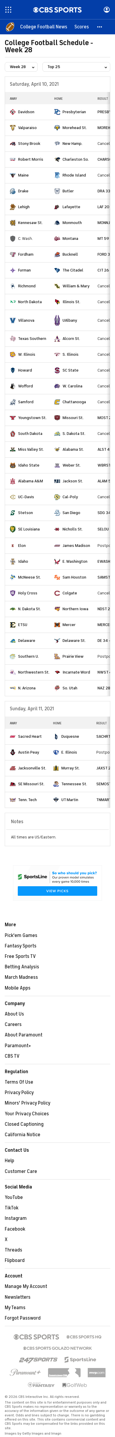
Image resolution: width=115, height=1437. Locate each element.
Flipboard (15, 1260)
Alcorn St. (71, 338)
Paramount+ (18, 1046)
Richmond (27, 286)
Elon (22, 545)
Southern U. (28, 656)
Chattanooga (74, 401)
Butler (68, 191)
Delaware (26, 640)
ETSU (22, 624)
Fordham (25, 254)
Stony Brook (29, 143)
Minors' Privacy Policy (27, 1103)
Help (9, 1161)
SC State (71, 370)
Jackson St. (73, 481)
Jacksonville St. (32, 768)
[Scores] (81, 26)
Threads (13, 1250)
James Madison (76, 545)
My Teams (15, 1308)
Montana (70, 238)
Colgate (70, 593)
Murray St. (70, 768)
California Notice (22, 1135)
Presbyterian (74, 111)
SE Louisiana (29, 529)
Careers (13, 1024)
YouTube (14, 1197)
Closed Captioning (24, 1124)
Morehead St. (75, 127)
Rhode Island (74, 175)
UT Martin (69, 799)
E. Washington (75, 561)
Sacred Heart (30, 736)
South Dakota (30, 433)
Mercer (69, 624)
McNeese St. (29, 577)
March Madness (21, 977)
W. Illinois (26, 354)
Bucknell (70, 254)
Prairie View (73, 656)
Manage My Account (26, 1286)
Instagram (16, 1218)
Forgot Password (23, 1318)
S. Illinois (71, 354)
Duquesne (70, 736)
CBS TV (12, 1056)
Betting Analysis (22, 967)
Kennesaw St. (30, 222)
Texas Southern (32, 338)
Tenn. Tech (27, 799)
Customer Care (21, 1171)
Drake (23, 191)
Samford (25, 401)
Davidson (26, 111)
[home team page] (13, 112)
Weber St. (72, 465)
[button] (99, 26)
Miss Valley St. (31, 449)
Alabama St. (73, 449)
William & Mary (76, 286)
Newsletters (18, 1297)
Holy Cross (27, 593)
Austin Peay (28, 752)
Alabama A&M (30, 481)
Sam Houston (74, 577)
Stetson (25, 512)
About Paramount (23, 1035)
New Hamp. (72, 143)
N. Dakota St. (29, 608)
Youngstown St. (32, 417)
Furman (24, 270)
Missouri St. (73, 417)
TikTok (11, 1208)
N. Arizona (27, 688)
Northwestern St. (33, 672)
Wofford (25, 386)
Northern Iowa (75, 608)
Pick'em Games (21, 935)
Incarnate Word (76, 672)
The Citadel (73, 270)
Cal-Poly (70, 496)
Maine (23, 175)
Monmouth (72, 222)
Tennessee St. (74, 783)
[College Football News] (44, 26)
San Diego (71, 512)
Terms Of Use (19, 1082)
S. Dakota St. (74, 433)
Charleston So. (76, 159)
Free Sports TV (20, 956)
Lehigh (24, 206)
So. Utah (70, 688)
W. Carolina (72, 386)
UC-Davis (26, 496)
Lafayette (71, 206)
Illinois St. (71, 301)
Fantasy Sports (20, 946)
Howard (25, 370)
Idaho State (28, 465)
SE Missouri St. (31, 783)
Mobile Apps (18, 988)
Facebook (15, 1229)
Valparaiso (27, 127)
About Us (14, 1014)
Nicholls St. (73, 529)
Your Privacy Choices (27, 1114)
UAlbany (70, 320)
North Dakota (30, 301)
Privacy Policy (19, 1093)
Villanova (26, 320)
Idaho (23, 561)
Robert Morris (30, 159)
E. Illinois (69, 752)
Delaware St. (74, 640)
